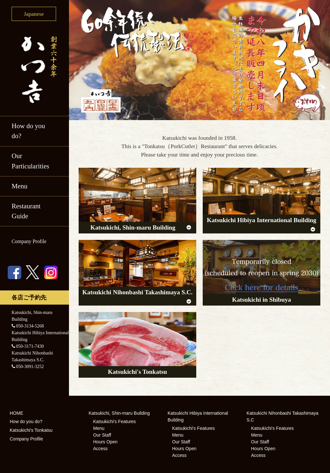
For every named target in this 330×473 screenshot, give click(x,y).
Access (100, 448)
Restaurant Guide (26, 211)
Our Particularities (30, 161)
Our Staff (102, 435)
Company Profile (29, 241)
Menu (19, 186)
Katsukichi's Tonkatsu (31, 430)
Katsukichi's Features (114, 421)
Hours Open (105, 441)
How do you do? (28, 131)
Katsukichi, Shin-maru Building (119, 413)
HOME (16, 413)
